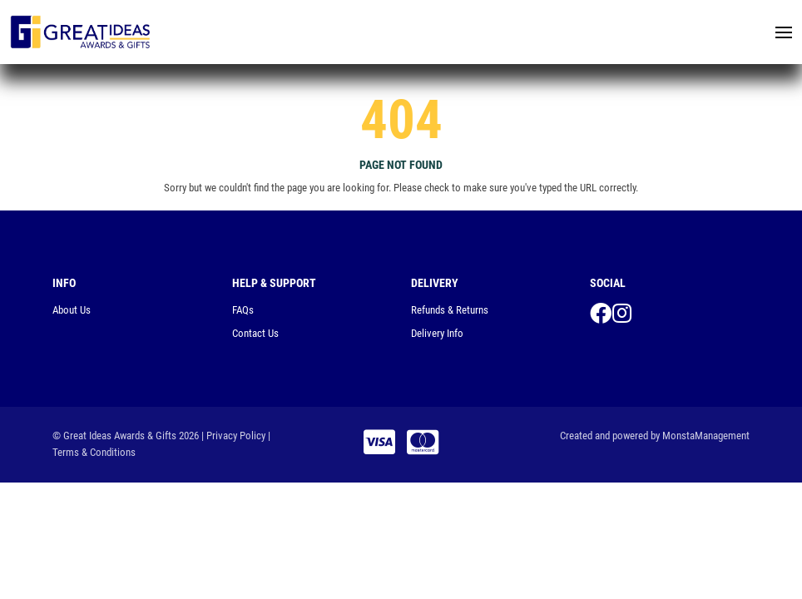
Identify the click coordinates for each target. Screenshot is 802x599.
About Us (71, 310)
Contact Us (255, 333)
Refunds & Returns (449, 310)
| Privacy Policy (233, 435)
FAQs (243, 310)
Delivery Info (437, 333)
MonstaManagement (706, 435)
